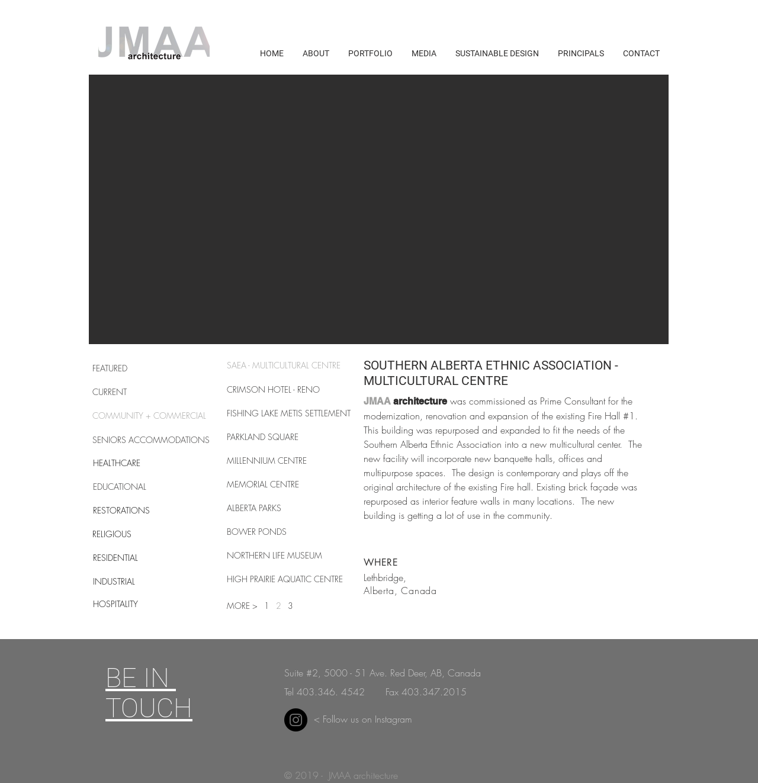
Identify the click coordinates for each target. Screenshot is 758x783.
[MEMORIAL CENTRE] (263, 484)
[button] (379, 209)
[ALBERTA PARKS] (254, 508)
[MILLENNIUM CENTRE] (269, 461)
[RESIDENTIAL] (135, 558)
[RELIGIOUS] (134, 534)
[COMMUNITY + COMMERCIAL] (149, 416)
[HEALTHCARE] (135, 463)
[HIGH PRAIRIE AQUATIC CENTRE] (285, 579)
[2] (278, 606)
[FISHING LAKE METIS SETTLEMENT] (289, 413)
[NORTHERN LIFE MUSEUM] (274, 555)
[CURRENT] (134, 392)
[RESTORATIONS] (135, 510)
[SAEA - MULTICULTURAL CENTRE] (284, 365)
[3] (292, 606)
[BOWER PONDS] (257, 532)
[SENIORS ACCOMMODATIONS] (151, 440)
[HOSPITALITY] (135, 604)
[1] (268, 606)
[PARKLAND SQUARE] (269, 437)
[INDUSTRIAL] (135, 581)
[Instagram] (295, 719)
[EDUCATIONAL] (135, 487)
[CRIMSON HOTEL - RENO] (273, 390)
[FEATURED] (134, 368)
